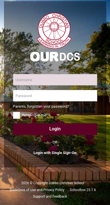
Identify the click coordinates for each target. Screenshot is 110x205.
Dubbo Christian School (66, 183)
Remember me (34, 115)
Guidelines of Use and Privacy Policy (36, 190)
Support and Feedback (50, 196)
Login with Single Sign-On (55, 153)
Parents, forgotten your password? (41, 106)
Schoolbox (78, 190)
